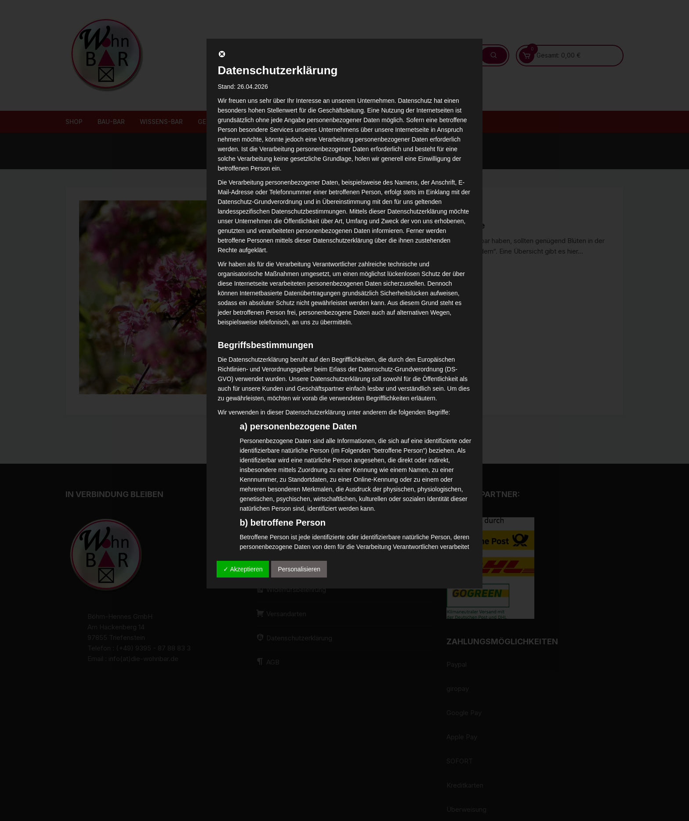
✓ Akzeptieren (242, 569)
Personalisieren (299, 569)
